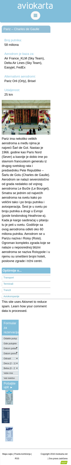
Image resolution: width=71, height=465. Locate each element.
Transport (8, 277)
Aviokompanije (11, 296)
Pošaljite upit (10, 385)
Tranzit (7, 290)
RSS (17, 458)
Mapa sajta (7, 454)
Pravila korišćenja (22, 454)
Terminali (8, 283)
